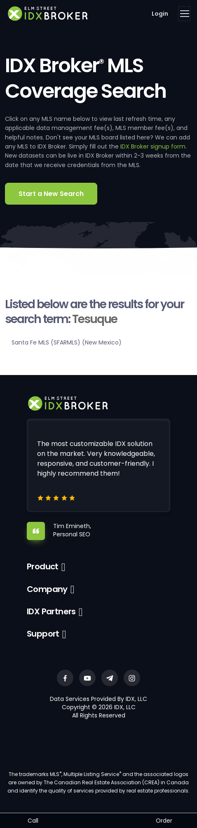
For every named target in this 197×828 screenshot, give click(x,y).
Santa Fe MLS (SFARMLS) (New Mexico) (67, 342)
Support (43, 633)
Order (164, 820)
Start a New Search (51, 193)
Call (33, 820)
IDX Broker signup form (152, 146)
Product (43, 566)
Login (160, 13)
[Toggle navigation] (184, 13)
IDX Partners (51, 611)
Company (47, 589)
